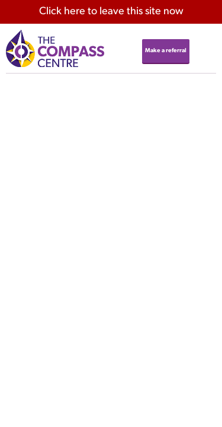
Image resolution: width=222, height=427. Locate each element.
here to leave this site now (111, 11)
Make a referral (165, 50)
